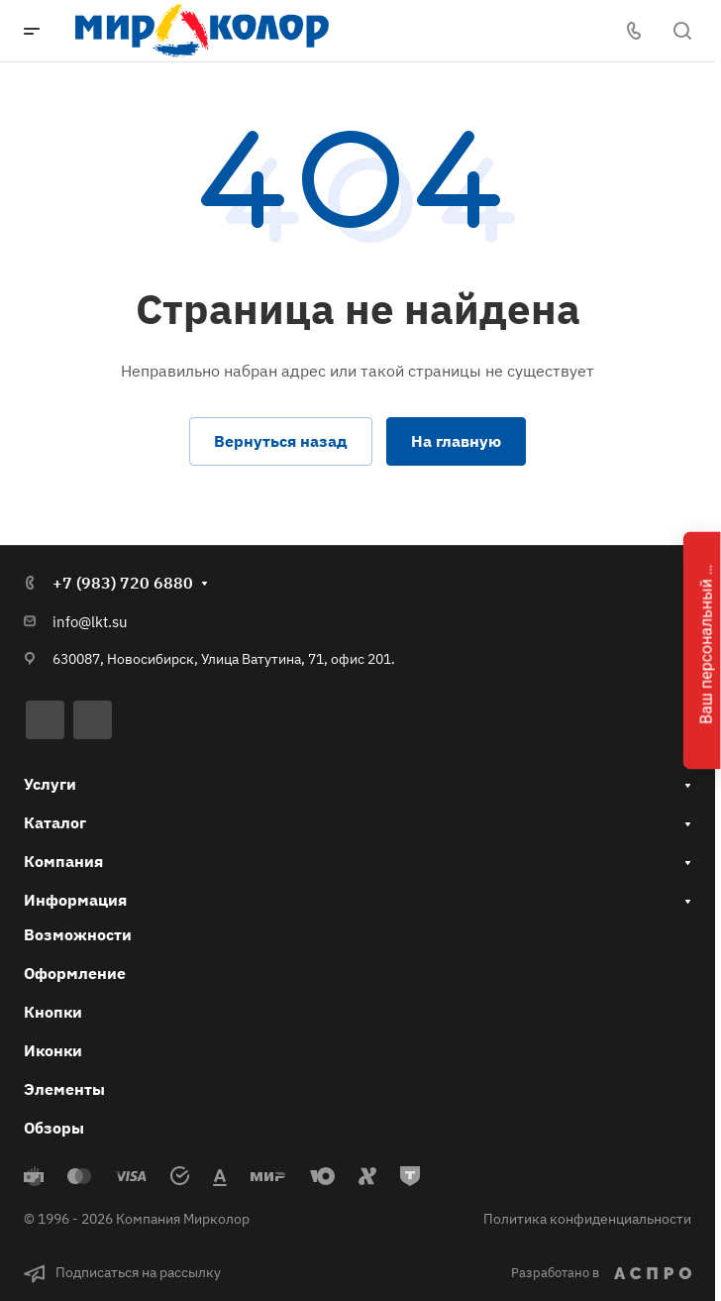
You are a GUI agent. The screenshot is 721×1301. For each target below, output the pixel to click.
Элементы (64, 1089)
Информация (75, 900)
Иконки (53, 1050)
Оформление (75, 973)
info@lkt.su (90, 621)
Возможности (78, 934)
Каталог (55, 822)
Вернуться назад (281, 441)
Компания (63, 861)
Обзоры (54, 1128)
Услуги (50, 784)
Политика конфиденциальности (587, 1219)
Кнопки (53, 1012)
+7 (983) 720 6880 (122, 583)
